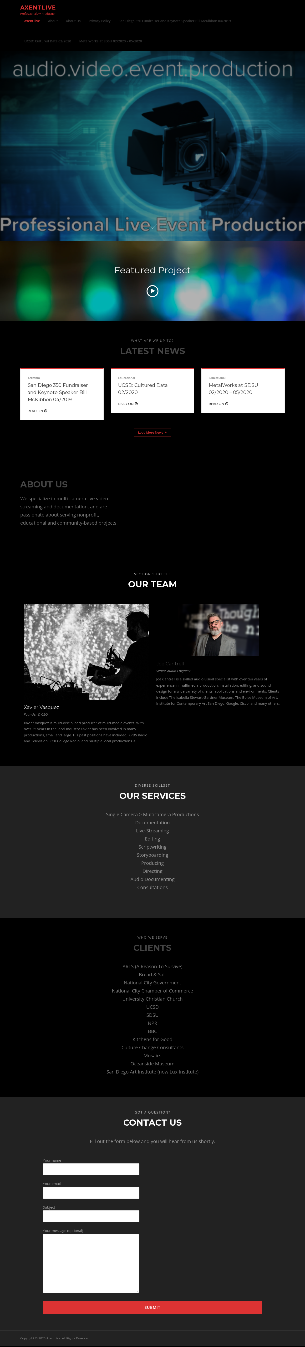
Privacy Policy (100, 21)
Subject (91, 1213)
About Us (73, 21)
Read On (37, 412)
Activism (34, 379)
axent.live (32, 21)
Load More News (152, 433)
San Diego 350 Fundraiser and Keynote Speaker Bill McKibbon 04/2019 (175, 21)
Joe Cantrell (170, 665)
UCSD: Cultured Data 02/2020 (47, 41)
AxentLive (38, 7)
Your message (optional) (91, 1262)
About (53, 21)
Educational (126, 379)
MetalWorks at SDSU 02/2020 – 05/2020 (110, 41)
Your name (91, 1166)
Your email (91, 1189)
